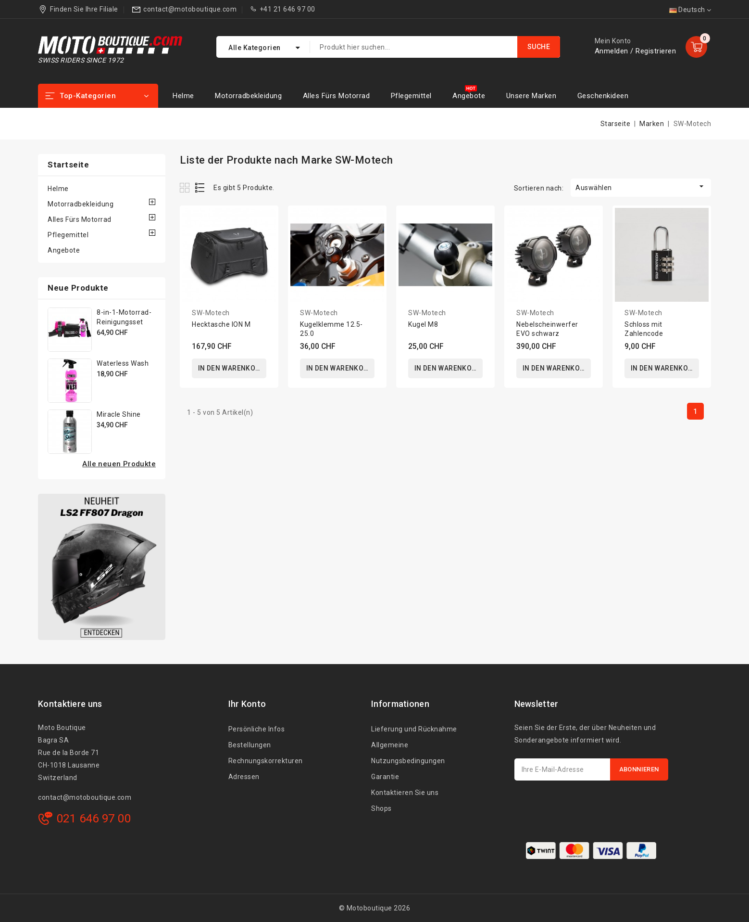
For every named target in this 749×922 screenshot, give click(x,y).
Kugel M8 (423, 324)
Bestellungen (249, 745)
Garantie (385, 777)
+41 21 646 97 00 (287, 9)
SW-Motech (211, 313)
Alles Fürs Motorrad (336, 95)
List (200, 187)
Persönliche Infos (256, 729)
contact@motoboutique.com (190, 9)
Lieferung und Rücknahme (414, 729)
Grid (186, 187)
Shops (381, 808)
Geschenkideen (603, 95)
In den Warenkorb (231, 368)
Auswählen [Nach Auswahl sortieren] (640, 186)
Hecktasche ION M (221, 324)
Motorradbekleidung (248, 95)
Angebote (468, 95)
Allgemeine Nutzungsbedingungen (408, 753)
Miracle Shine (119, 414)
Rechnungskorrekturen (265, 761)
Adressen (244, 777)
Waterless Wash (123, 363)
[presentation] (587, 804)
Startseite (68, 164)
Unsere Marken (531, 95)
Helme (183, 95)
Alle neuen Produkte (119, 464)
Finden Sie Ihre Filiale (84, 9)
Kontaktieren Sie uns (404, 792)
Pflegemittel (411, 95)
